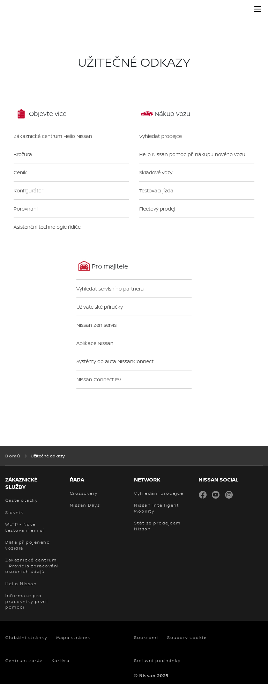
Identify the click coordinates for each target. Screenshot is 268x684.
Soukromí (146, 637)
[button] (257, 9)
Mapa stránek (73, 637)
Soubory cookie (187, 637)
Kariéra (61, 660)
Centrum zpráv (24, 660)
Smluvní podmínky (157, 660)
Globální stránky (26, 637)
